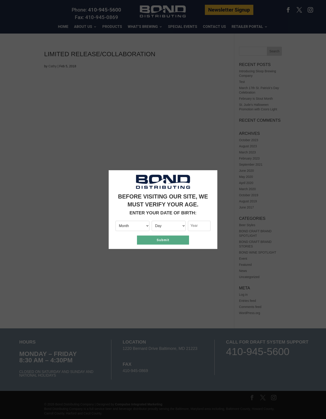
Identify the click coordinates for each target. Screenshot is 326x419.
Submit (163, 240)
